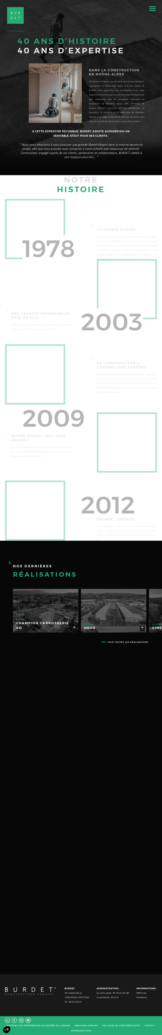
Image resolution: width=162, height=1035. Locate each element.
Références (141, 993)
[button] (6, 1029)
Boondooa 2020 (81, 1031)
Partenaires (141, 997)
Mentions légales (86, 1025)
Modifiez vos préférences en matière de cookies (38, 1025)
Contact (149, 1025)
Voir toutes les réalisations (128, 642)
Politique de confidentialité (121, 1025)
